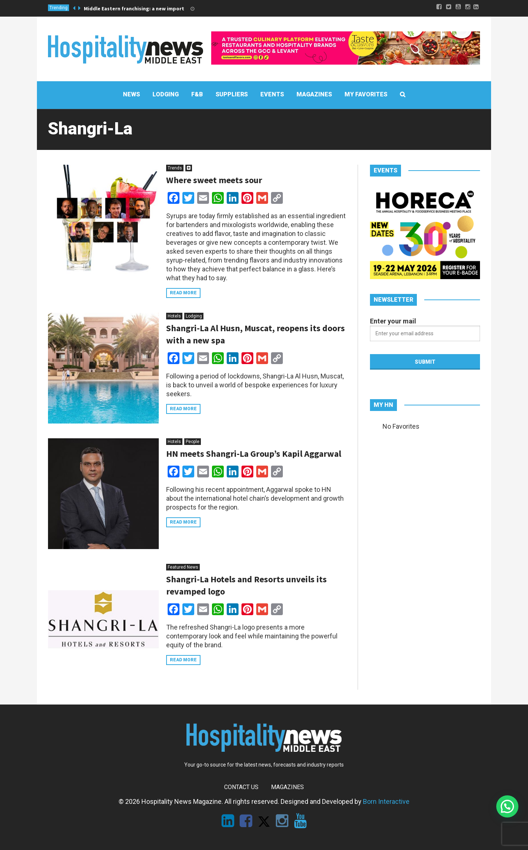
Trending (58, 7)
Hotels (174, 316)
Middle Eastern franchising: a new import (134, 8)
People (192, 441)
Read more (183, 292)
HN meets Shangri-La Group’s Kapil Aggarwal (253, 453)
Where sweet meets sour (214, 180)
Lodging (194, 316)
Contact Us (241, 787)
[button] (507, 806)
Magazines (287, 787)
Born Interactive (386, 801)
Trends (175, 168)
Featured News (183, 567)
